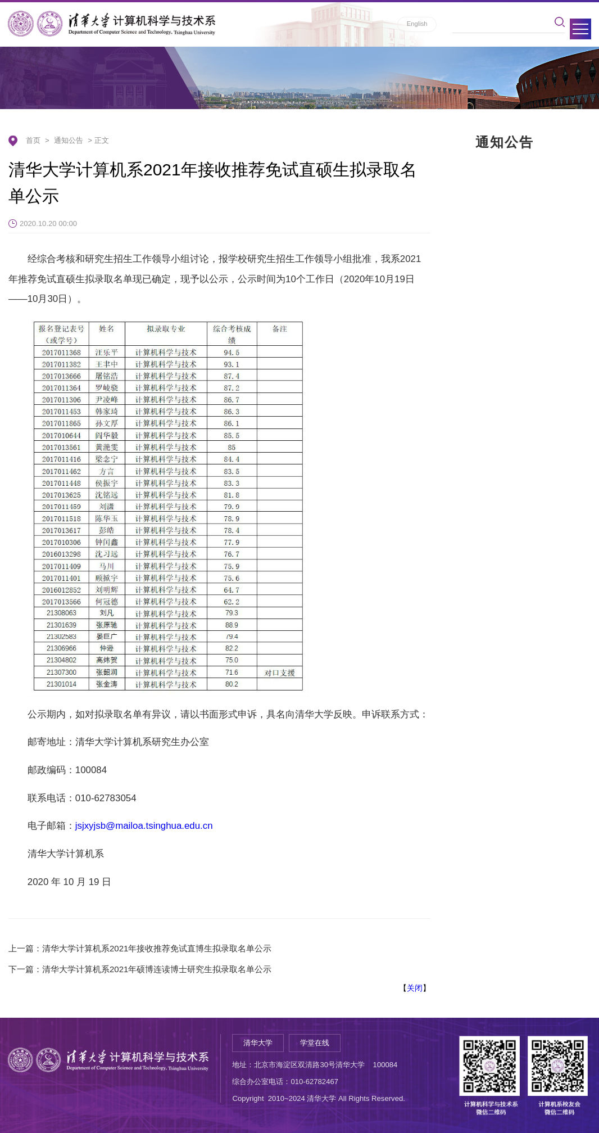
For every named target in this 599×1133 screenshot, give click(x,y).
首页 (33, 140)
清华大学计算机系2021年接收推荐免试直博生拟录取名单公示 (156, 948)
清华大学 (258, 1043)
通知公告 (68, 140)
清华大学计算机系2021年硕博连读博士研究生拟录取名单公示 (156, 969)
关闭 (415, 987)
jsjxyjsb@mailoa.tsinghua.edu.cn (144, 825)
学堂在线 (314, 1043)
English (417, 23)
